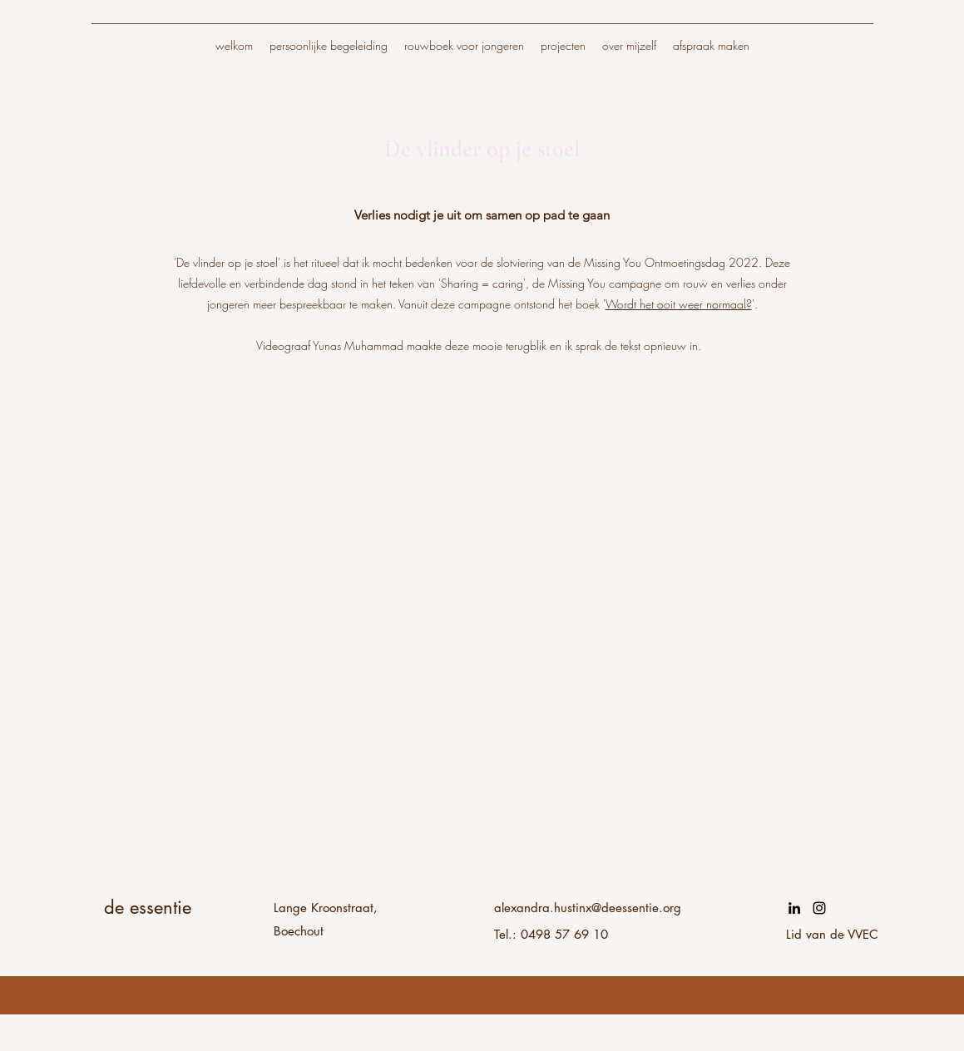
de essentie (147, 907)
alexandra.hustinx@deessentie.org (587, 907)
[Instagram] (819, 908)
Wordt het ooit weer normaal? (679, 304)
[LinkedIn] (794, 908)
